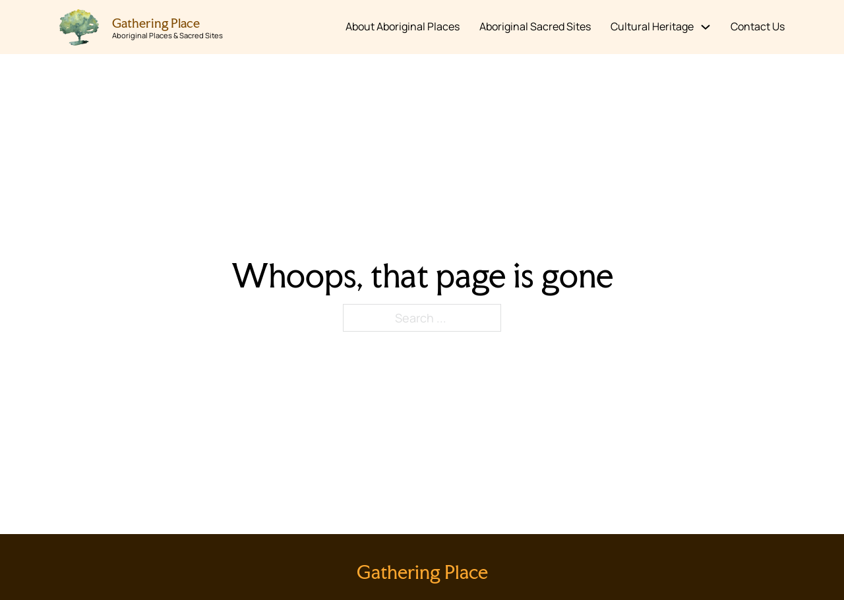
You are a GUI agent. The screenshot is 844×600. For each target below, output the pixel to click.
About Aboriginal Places (403, 26)
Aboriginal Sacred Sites (535, 26)
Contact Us (758, 26)
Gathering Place (156, 23)
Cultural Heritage (652, 26)
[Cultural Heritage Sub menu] (705, 27)
